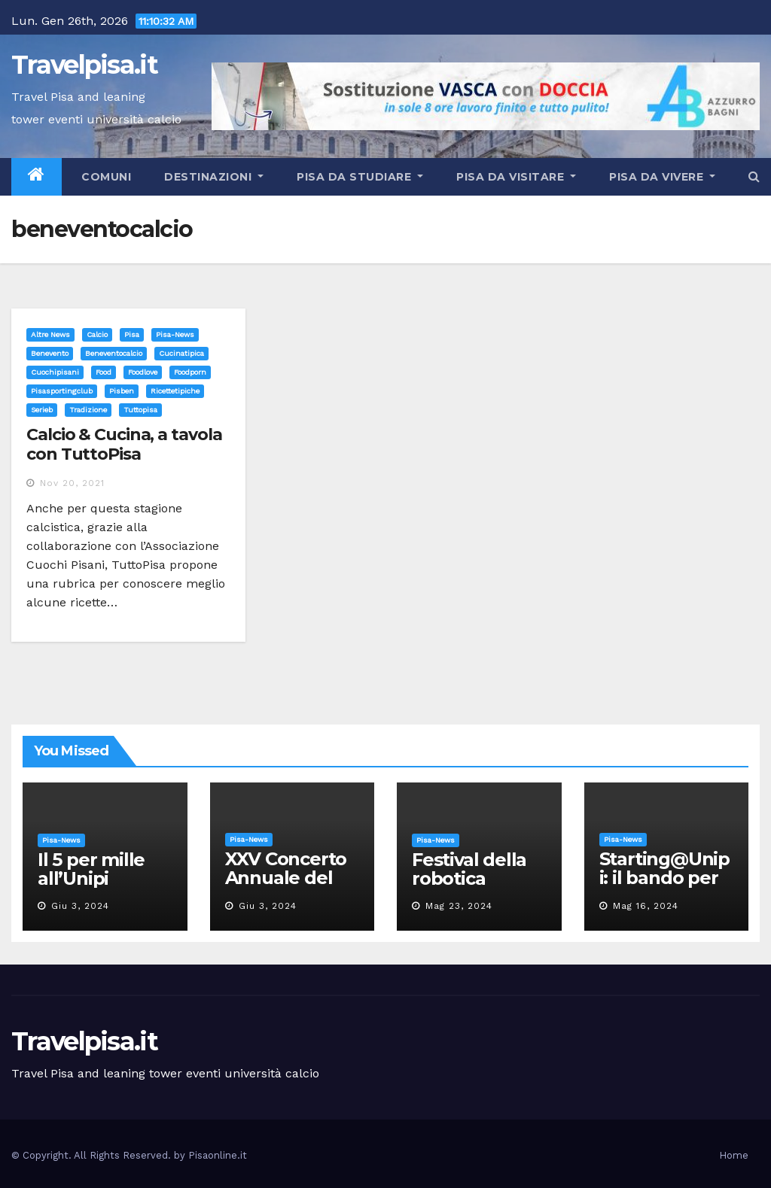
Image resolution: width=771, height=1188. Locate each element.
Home (733, 1155)
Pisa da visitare (516, 177)
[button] (754, 176)
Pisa (131, 334)
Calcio (97, 334)
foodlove (142, 372)
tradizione (88, 410)
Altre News (50, 334)
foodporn (190, 372)
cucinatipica (181, 353)
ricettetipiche (175, 391)
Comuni (105, 177)
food (103, 372)
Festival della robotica (469, 869)
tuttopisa (140, 410)
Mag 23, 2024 (458, 906)
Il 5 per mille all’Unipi (91, 869)
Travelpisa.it (84, 65)
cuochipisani (55, 372)
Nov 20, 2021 (72, 483)
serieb (42, 410)
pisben (121, 391)
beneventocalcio (113, 353)
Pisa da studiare (360, 177)
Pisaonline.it (217, 1155)
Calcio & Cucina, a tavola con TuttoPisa (124, 444)
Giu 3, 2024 (80, 906)
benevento (50, 353)
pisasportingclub (62, 391)
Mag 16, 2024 (645, 906)
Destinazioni (214, 177)
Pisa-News (175, 334)
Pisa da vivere (662, 177)
